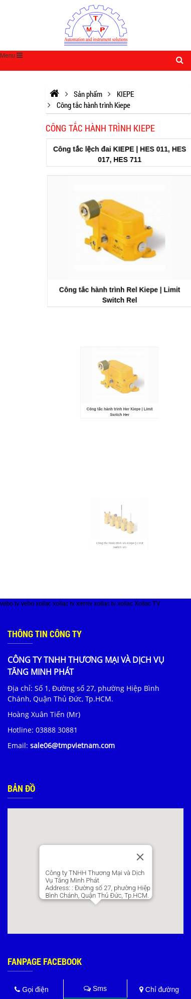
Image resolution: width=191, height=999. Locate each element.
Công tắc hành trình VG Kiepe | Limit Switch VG (120, 540)
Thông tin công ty (45, 634)
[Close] (140, 857)
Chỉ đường (159, 989)
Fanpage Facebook (45, 961)
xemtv (84, 603)
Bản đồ (21, 788)
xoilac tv (63, 603)
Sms (95, 988)
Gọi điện (31, 989)
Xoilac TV (147, 603)
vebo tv (10, 603)
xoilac (43, 603)
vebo (27, 603)
